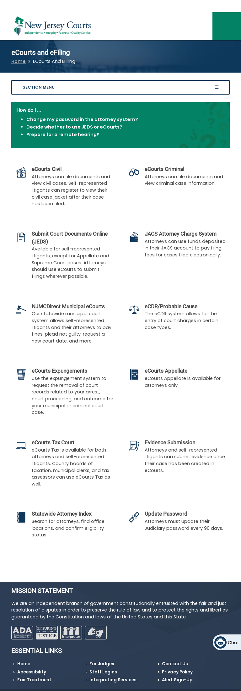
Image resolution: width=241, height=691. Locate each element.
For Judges (101, 664)
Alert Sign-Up (177, 680)
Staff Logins (103, 672)
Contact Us (175, 664)
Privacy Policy (177, 672)
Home (18, 61)
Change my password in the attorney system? (82, 119)
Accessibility (31, 672)
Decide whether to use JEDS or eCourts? (74, 127)
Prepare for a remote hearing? (62, 134)
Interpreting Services (113, 680)
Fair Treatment (34, 680)
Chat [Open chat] (233, 642)
